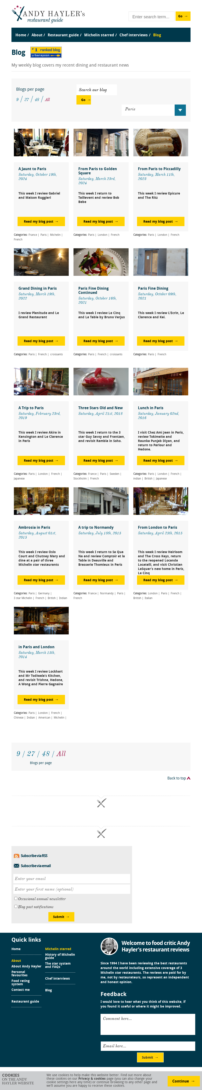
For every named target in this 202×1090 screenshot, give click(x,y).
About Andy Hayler (26, 966)
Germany (44, 593)
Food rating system (20, 983)
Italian (148, 598)
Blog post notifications (36, 907)
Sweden (114, 474)
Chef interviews (57, 979)
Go (180, 16)
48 (37, 99)
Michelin (55, 235)
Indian (63, 598)
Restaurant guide (25, 1002)
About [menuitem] (37, 35)
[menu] (101, 31)
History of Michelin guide (60, 956)
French (18, 239)
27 (26, 99)
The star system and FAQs (58, 965)
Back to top (176, 778)
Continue (180, 1081)
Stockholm (80, 478)
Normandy (107, 593)
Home (16, 949)
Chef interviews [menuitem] (133, 35)
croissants (56, 354)
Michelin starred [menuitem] (99, 35)
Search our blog (93, 89)
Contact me (20, 990)
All (47, 99)
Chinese (18, 717)
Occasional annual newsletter (42, 899)
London (102, 235)
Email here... (114, 1046)
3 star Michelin (23, 598)
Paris (43, 235)
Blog (48, 990)
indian (137, 478)
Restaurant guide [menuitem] (63, 35)
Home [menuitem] (20, 35)
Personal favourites (19, 974)
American (44, 717)
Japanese (19, 478)
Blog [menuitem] (157, 35)
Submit (58, 917)
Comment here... (117, 1018)
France (33, 235)
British (148, 478)
